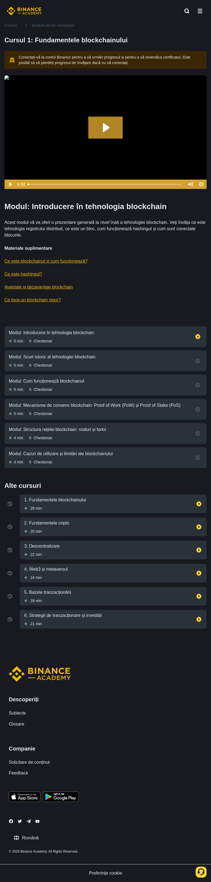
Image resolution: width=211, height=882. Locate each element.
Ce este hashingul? (23, 274)
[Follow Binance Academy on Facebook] (11, 821)
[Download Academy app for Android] (60, 798)
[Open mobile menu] (200, 11)
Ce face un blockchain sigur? (32, 300)
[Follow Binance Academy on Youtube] (37, 821)
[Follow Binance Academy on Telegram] (28, 821)
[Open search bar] (185, 11)
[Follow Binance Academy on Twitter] (20, 821)
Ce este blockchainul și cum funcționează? (45, 261)
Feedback (18, 773)
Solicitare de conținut (29, 762)
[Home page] (24, 11)
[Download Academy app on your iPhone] (24, 798)
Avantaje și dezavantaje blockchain (38, 287)
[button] (200, 11)
